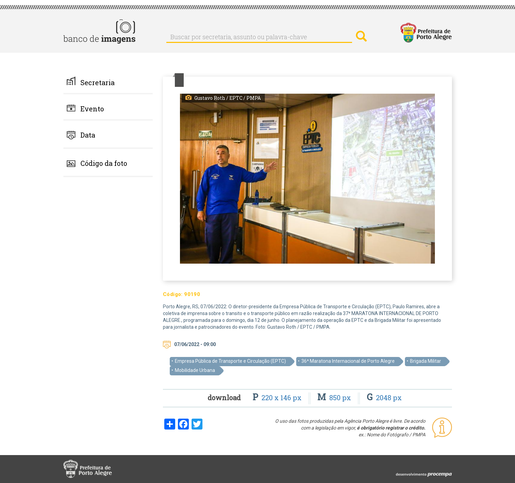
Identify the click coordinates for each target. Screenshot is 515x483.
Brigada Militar (425, 361)
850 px (335, 397)
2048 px (384, 397)
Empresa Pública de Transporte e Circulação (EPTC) (230, 361)
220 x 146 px (278, 397)
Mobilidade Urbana (195, 370)
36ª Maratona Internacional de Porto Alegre (348, 361)
